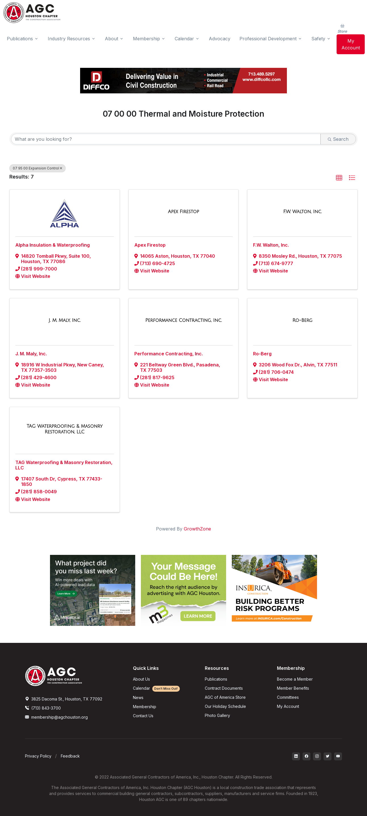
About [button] (111, 38)
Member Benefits (293, 688)
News (138, 697)
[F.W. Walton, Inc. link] (302, 212)
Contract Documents (224, 688)
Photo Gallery (217, 715)
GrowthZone (197, 529)
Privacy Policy (38, 756)
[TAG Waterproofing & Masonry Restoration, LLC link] (64, 429)
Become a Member (295, 679)
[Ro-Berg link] (302, 320)
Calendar (156, 688)
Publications (216, 679)
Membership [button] (146, 38)
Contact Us (143, 715)
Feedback (70, 756)
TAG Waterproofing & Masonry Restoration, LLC (63, 465)
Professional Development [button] (268, 38)
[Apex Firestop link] (183, 212)
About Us (141, 679)
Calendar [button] (184, 38)
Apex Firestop (150, 245)
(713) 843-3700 (43, 708)
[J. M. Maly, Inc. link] (64, 320)
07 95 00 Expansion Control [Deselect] (37, 168)
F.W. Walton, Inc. (271, 245)
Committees (288, 697)
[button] (339, 178)
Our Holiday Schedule (225, 706)
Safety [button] (318, 38)
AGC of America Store (225, 697)
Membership (144, 706)
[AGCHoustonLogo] (53, 675)
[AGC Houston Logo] (31, 12)
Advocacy (219, 38)
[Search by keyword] (166, 139)
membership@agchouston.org (56, 717)
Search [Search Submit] (338, 139)
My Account (350, 44)
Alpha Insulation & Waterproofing (52, 245)
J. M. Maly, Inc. (31, 353)
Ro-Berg (262, 353)
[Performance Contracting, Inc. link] (183, 320)
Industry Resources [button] (69, 38)
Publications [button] (20, 38)
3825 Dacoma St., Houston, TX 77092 (63, 699)
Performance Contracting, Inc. (168, 353)
